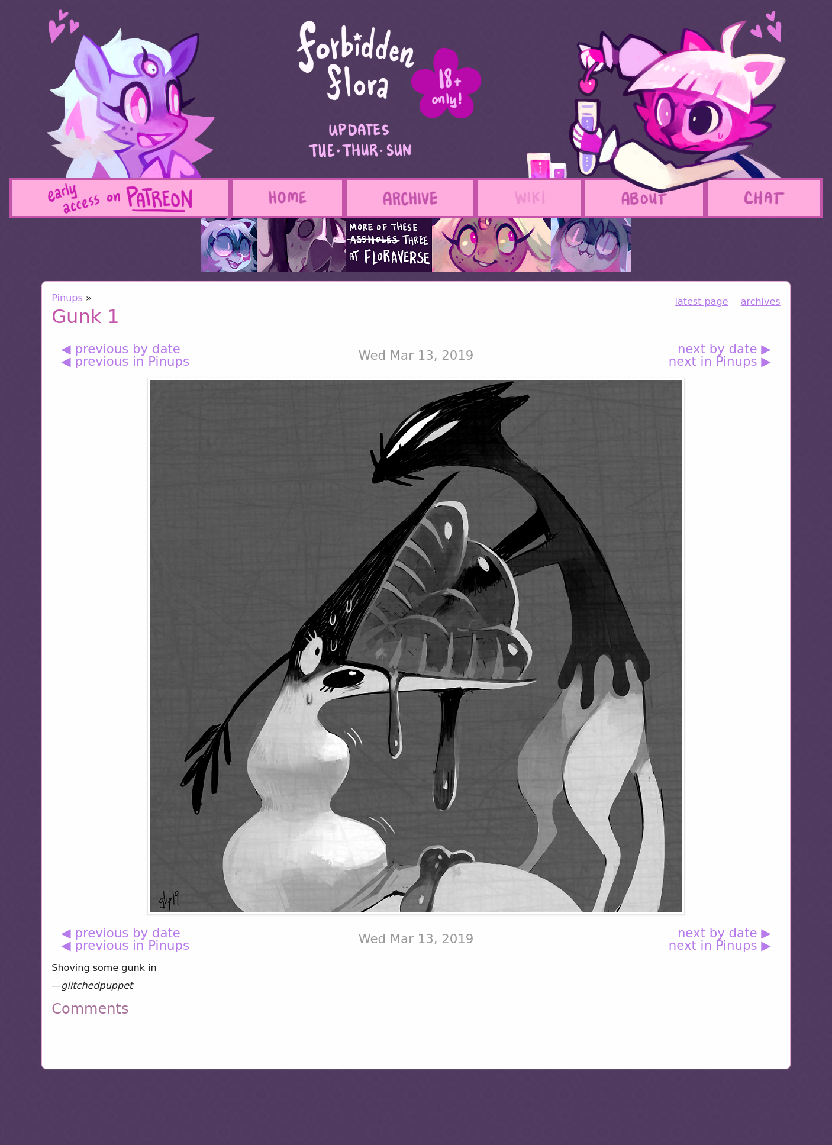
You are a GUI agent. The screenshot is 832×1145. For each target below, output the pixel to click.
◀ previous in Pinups (125, 361)
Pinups (67, 298)
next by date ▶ (724, 349)
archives (761, 301)
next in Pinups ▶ (720, 361)
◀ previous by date (120, 349)
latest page (701, 301)
